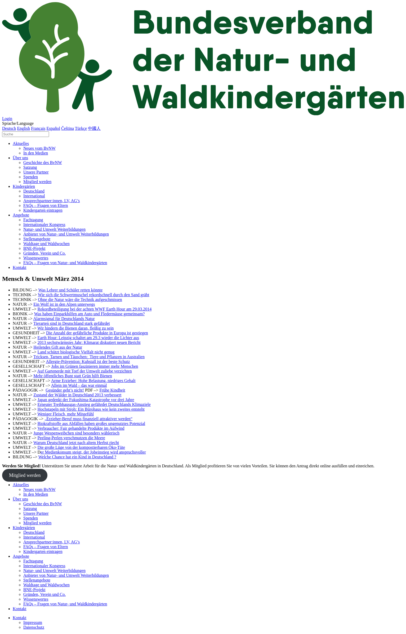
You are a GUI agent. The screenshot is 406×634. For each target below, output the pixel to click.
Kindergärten (24, 186)
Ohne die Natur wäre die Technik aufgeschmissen (80, 299)
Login (7, 118)
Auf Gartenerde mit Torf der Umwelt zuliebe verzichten (84, 371)
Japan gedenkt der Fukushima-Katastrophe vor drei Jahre (85, 399)
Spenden (30, 177)
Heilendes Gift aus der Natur (57, 347)
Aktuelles (21, 143)
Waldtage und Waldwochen (46, 243)
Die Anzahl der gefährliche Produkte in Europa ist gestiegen (97, 333)
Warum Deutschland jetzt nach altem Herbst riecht (76, 442)
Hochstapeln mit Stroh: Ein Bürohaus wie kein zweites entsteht (90, 409)
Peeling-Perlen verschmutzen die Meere (71, 438)
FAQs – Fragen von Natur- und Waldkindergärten (65, 262)
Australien (136, 356)
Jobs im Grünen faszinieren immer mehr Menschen (94, 366)
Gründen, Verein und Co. (44, 253)
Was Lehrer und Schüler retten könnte (70, 290)
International (34, 196)
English (23, 128)
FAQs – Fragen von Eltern (45, 205)
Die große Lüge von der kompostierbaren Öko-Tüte (81, 447)
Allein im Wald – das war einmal (79, 385)
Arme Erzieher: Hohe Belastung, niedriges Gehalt (93, 380)
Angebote (21, 215)
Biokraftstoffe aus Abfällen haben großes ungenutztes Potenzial (91, 423)
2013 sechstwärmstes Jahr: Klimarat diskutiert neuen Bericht (88, 342)
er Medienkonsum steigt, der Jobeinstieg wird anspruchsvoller (93, 452)
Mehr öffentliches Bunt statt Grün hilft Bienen (72, 376)
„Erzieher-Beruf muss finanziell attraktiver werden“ (88, 418)
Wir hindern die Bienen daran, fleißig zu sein (75, 328)
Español (53, 128)
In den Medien (35, 153)
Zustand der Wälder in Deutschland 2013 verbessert (77, 395)
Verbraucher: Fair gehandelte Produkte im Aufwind (80, 428)
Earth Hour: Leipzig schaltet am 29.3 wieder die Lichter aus (88, 337)
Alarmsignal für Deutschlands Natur (64, 318)
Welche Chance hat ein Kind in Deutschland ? (77, 457)
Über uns (20, 158)
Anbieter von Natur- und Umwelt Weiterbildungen (66, 234)
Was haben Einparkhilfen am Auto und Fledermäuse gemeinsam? (89, 314)
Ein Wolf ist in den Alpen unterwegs (64, 304)
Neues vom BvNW (39, 148)
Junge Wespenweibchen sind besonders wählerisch (76, 433)
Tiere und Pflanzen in (108, 356)
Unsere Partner (36, 172)
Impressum (32, 622)
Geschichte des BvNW (42, 162)
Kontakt (19, 267)
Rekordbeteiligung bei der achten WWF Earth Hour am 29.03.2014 (94, 309)
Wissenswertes (35, 258)
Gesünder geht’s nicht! (65, 390)
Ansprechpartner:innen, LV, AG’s (51, 200)
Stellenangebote (36, 239)
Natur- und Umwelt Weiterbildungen (54, 229)
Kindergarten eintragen (43, 210)
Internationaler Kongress (44, 224)
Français (38, 128)
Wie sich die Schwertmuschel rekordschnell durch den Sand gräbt (93, 294)
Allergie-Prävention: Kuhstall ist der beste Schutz (88, 361)
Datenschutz (33, 627)
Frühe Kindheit (112, 390)
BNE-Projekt (34, 248)
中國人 (94, 128)
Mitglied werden (37, 181)
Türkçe (81, 128)
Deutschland (33, 191)
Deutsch (9, 128)
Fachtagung (33, 220)
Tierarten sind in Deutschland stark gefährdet (71, 323)
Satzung (30, 167)
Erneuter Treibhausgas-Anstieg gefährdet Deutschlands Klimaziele (93, 404)
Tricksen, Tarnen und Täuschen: (61, 356)
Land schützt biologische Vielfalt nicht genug (75, 352)
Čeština (67, 128)
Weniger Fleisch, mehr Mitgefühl (65, 414)
